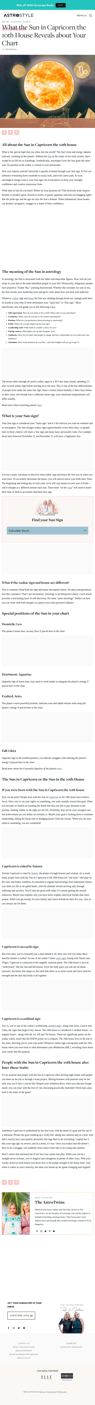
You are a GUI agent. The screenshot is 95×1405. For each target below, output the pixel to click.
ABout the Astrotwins (24, 1347)
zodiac (15, 298)
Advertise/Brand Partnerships (23, 1354)
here (39, 405)
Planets (27, 22)
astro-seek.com (67, 1380)
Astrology (16, 22)
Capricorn (54, 797)
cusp (69, 487)
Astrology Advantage (71, 1347)
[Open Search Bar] (91, 15)
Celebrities (71, 1343)
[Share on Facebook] (10, 132)
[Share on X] (4, 132)
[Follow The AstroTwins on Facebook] (8, 1328)
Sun (50, 156)
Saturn (34, 873)
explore (5, 22)
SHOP (60, 5)
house (31, 298)
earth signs (61, 958)
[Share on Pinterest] (16, 132)
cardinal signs (55, 1025)
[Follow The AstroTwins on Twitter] (19, 1328)
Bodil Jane (42, 1392)
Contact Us (23, 1343)
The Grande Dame (51, 1392)
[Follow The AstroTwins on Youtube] (24, 1328)
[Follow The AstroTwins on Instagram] (14, 1328)
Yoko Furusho (63, 1392)
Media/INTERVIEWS (24, 1350)
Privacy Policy (24, 1358)
